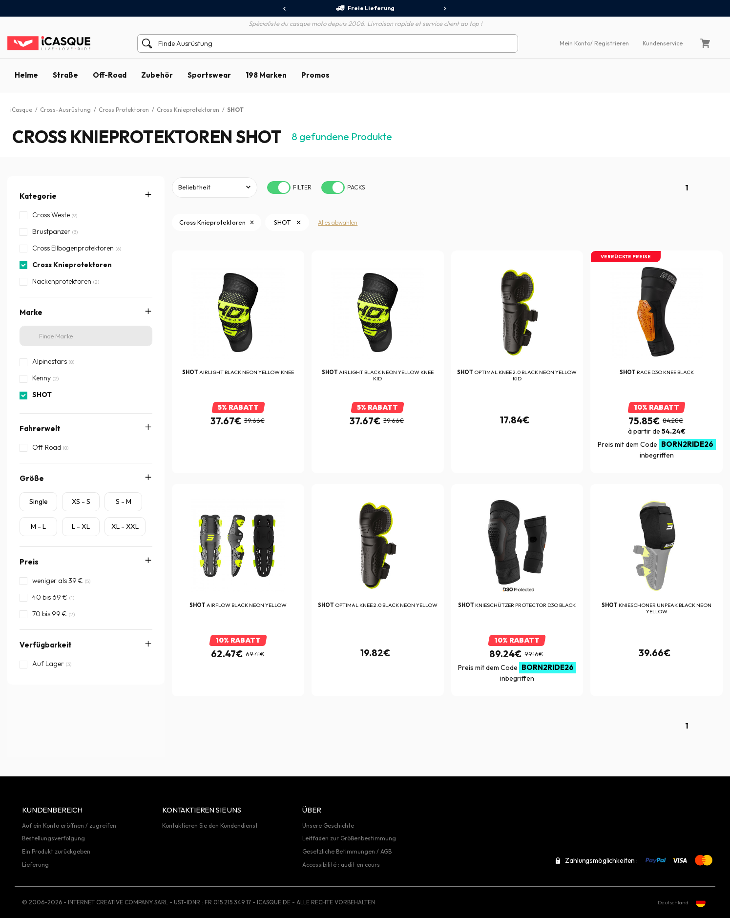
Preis (29, 561)
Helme (26, 75)
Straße (65, 75)
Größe (32, 478)
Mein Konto (575, 43)
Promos (315, 75)
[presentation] (285, 8)
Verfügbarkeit (46, 644)
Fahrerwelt (40, 428)
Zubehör (157, 75)
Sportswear (209, 75)
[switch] (279, 187)
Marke (31, 312)
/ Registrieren (609, 43)
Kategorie (38, 196)
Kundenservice (663, 43)
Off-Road (109, 75)
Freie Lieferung (365, 8)
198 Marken (266, 75)
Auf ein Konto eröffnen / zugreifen (69, 825)
